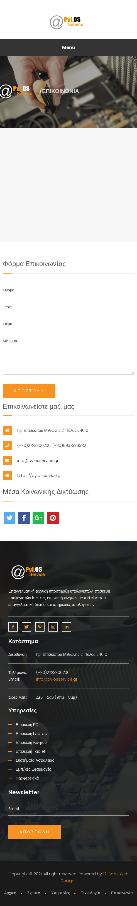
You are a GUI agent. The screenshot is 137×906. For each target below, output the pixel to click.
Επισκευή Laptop (27, 733)
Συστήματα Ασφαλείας (31, 760)
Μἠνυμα (68, 354)
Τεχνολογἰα (90, 893)
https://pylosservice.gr (39, 475)
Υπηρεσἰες (60, 893)
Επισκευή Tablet (26, 751)
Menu (68, 47)
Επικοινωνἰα (122, 893)
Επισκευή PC (23, 724)
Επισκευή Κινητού (27, 742)
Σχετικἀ (33, 893)
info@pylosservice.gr (37, 460)
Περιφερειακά (23, 778)
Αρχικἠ (10, 893)
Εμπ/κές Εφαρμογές (29, 769)
